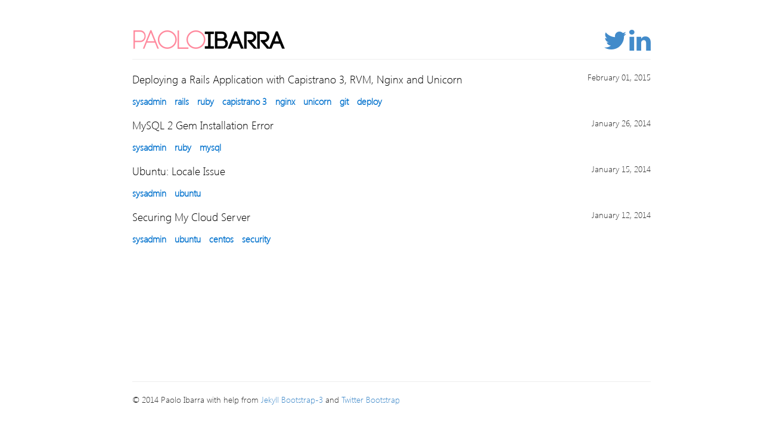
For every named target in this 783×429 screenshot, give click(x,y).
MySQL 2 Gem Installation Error (203, 124)
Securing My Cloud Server (191, 216)
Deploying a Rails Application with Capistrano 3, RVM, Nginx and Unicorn (297, 79)
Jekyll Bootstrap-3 (292, 399)
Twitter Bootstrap (370, 399)
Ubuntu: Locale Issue (178, 170)
